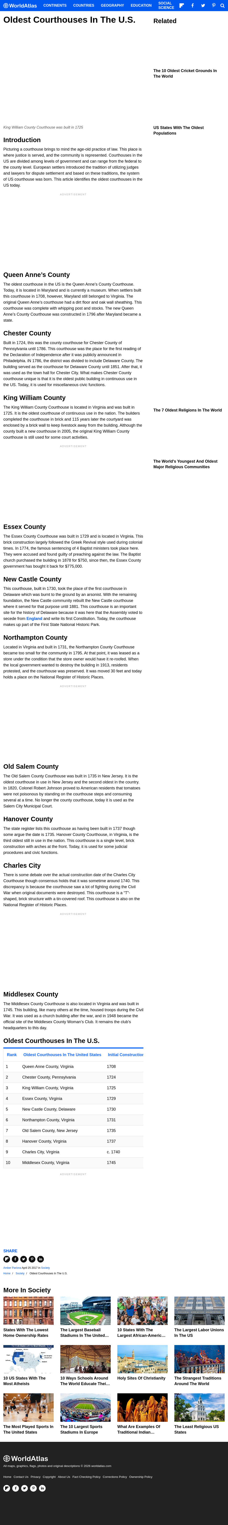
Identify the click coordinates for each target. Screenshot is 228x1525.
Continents (55, 5)
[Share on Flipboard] (6, 1259)
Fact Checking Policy (86, 1477)
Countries (83, 5)
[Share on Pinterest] (32, 1259)
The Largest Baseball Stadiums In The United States (82, 1335)
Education (141, 5)
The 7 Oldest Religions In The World (187, 410)
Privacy (36, 1477)
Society (45, 1267)
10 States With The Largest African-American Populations (141, 1335)
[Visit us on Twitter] (24, 1488)
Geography (112, 5)
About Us (64, 1477)
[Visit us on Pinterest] (33, 1488)
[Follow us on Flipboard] (6, 1488)
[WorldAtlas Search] (222, 5)
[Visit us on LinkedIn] (42, 1488)
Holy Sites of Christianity (141, 1378)
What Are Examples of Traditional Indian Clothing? (138, 1432)
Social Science (166, 5)
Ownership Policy (140, 1477)
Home (7, 1477)
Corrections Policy (115, 1477)
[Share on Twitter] (23, 1259)
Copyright (49, 1477)
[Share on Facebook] (15, 1259)
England (34, 618)
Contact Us (21, 1477)
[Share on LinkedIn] (40, 1259)
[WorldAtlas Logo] (21, 5)
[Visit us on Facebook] (15, 1488)
